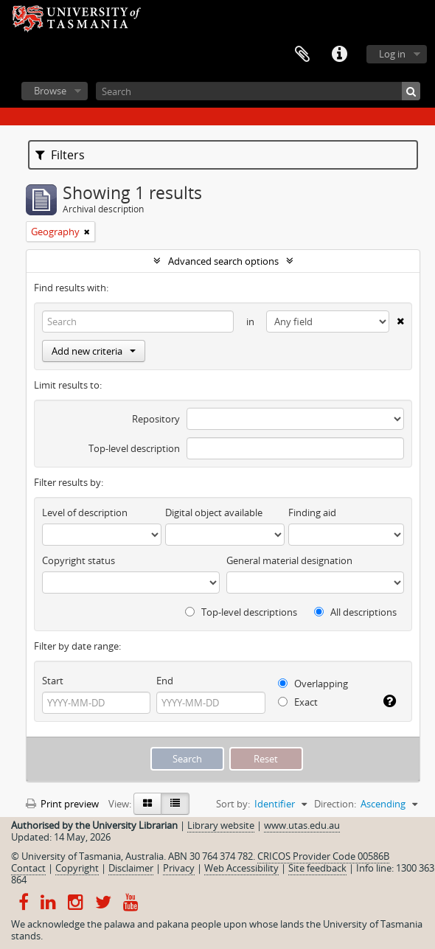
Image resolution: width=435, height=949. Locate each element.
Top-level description (134, 448)
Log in (392, 53)
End (164, 680)
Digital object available (213, 512)
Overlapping (313, 683)
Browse (50, 90)
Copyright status (78, 560)
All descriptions (355, 612)
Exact (298, 702)
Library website (220, 825)
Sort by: (233, 803)
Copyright (77, 868)
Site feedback (317, 868)
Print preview (62, 803)
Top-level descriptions (241, 612)
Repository (156, 418)
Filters (60, 155)
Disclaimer (130, 868)
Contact (28, 868)
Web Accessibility (241, 868)
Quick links (339, 54)
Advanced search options (223, 261)
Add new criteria (94, 351)
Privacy (179, 868)
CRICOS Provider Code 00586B (323, 856)
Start (52, 680)
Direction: (335, 803)
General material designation (289, 560)
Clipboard (302, 54)
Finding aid (312, 512)
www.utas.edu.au (302, 825)
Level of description (85, 512)
